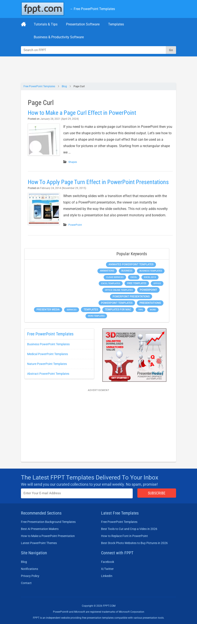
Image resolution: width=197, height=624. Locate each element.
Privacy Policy (30, 576)
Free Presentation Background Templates (48, 522)
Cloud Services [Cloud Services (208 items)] (114, 277)
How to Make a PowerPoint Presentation (48, 536)
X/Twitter (107, 569)
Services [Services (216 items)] (71, 309)
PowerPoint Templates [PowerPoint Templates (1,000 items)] (116, 302)
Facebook (107, 562)
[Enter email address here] (77, 493)
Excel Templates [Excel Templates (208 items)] (110, 283)
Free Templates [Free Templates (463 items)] (136, 283)
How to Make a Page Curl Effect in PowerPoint (82, 112)
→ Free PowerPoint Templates (92, 9)
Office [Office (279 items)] (157, 283)
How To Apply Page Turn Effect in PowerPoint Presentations (98, 182)
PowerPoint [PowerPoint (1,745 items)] (148, 289)
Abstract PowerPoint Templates (48, 373)
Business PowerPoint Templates (48, 344)
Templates (116, 24)
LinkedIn (106, 576)
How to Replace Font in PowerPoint (124, 536)
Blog (64, 86)
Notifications (29, 569)
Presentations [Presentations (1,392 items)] (150, 302)
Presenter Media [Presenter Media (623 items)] (48, 309)
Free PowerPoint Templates (39, 86)
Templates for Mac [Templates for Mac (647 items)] (118, 309)
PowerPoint (75, 224)
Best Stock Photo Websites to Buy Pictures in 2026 (134, 543)
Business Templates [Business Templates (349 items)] (151, 270)
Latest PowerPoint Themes (39, 543)
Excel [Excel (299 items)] (134, 277)
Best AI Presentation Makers (40, 529)
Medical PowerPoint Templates (47, 354)
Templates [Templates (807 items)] (91, 309)
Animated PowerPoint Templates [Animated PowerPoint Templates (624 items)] (131, 264)
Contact (26, 583)
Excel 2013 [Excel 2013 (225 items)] (150, 277)
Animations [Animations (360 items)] (107, 270)
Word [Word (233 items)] (153, 309)
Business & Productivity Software (59, 37)
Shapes (72, 162)
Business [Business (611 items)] (126, 270)
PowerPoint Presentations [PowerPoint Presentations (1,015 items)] (131, 296)
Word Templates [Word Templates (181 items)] (96, 316)
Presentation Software (83, 24)
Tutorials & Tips (45, 24)
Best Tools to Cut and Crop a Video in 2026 (129, 529)
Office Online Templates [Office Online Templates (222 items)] (119, 290)
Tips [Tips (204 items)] (140, 309)
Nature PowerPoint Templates (47, 364)
